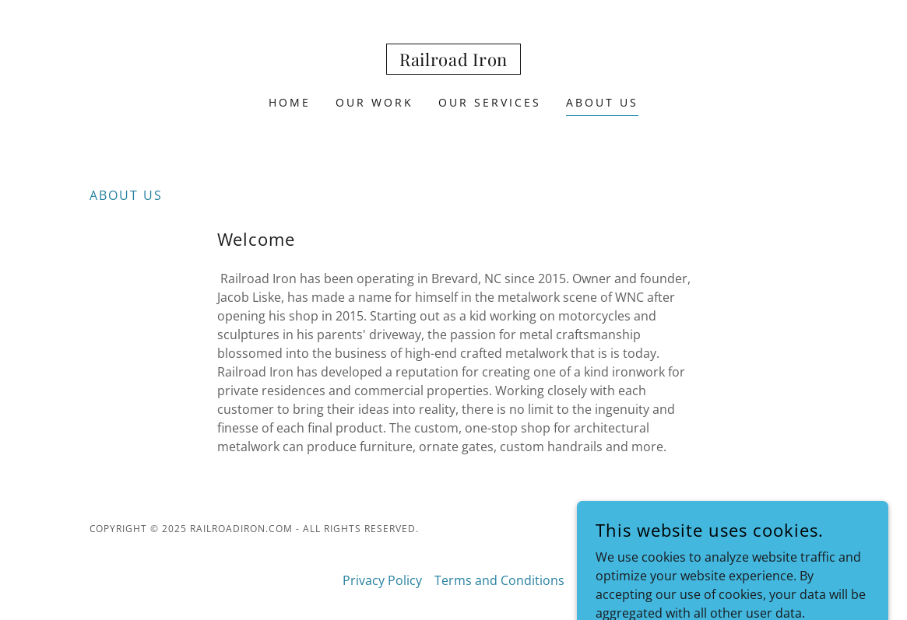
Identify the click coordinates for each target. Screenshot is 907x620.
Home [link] (290, 102)
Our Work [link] (374, 102)
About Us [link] (602, 102)
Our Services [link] (489, 102)
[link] (453, 61)
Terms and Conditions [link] (499, 580)
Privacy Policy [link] (382, 580)
